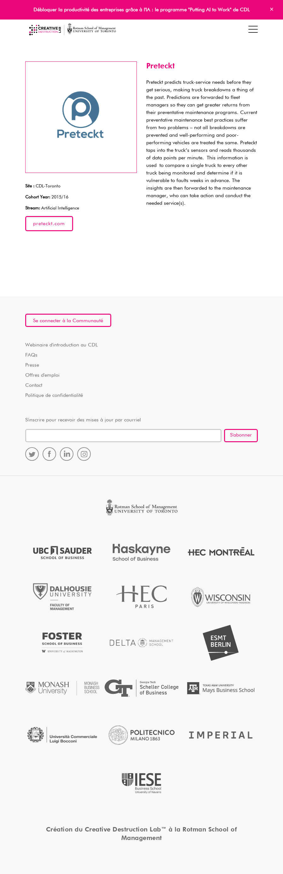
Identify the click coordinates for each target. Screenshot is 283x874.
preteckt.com (49, 223)
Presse (32, 365)
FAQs (31, 355)
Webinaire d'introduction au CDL (61, 345)
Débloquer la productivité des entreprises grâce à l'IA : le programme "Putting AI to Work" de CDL (141, 10)
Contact (33, 385)
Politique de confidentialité (54, 395)
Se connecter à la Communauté (68, 320)
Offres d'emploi (42, 375)
